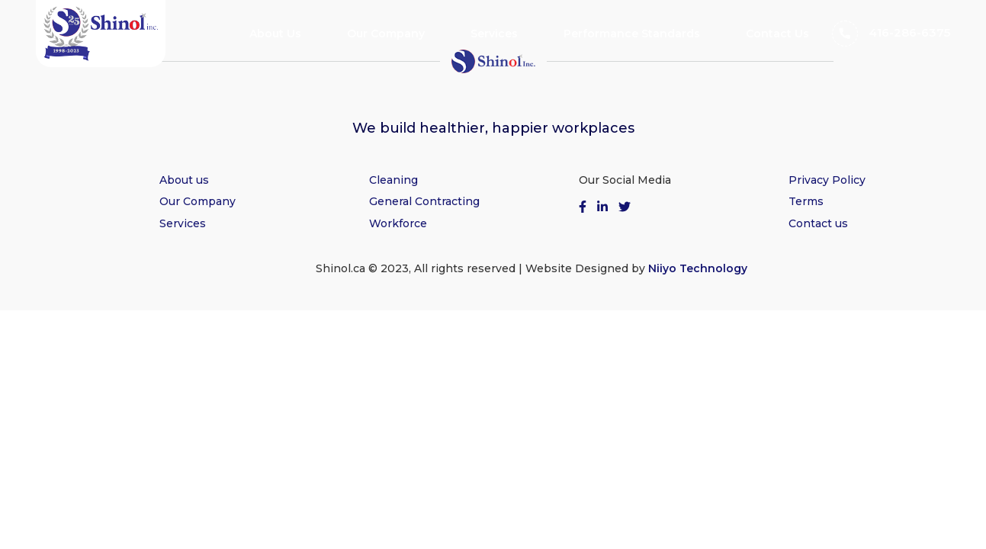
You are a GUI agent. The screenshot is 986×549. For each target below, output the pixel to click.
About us (184, 180)
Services (494, 33)
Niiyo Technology (697, 268)
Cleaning (393, 180)
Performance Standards (632, 33)
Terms (806, 201)
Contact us (818, 223)
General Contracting (424, 201)
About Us (275, 33)
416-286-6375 (891, 34)
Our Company (386, 33)
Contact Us (777, 33)
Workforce (398, 223)
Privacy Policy (827, 180)
